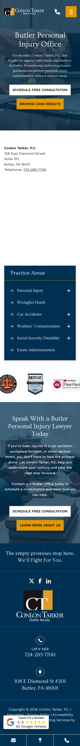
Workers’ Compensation (38, 326)
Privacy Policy (38, 715)
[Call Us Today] (66, 740)
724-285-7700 (34, 170)
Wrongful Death (31, 302)
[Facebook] (40, 580)
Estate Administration (36, 350)
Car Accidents (29, 314)
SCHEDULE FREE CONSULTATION (40, 90)
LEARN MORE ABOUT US (40, 525)
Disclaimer (15, 715)
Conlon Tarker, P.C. (54, 709)
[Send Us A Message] (13, 740)
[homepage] (40, 606)
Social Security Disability (38, 338)
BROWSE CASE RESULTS (40, 104)
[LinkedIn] (48, 580)
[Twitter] (31, 580)
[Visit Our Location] (40, 740)
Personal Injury (30, 290)
